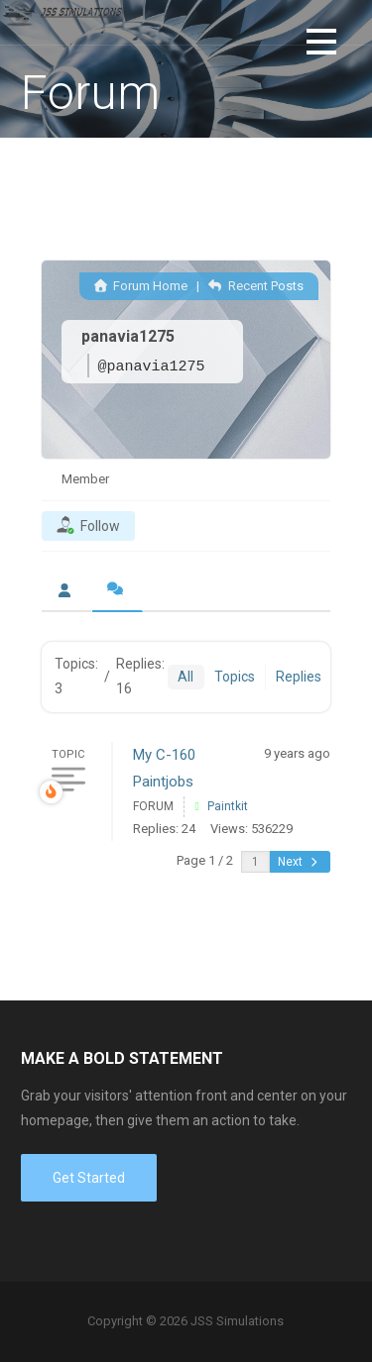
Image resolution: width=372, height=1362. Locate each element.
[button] (321, 45)
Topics (234, 676)
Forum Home (140, 285)
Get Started (89, 1178)
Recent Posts (255, 285)
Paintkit (227, 806)
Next (299, 862)
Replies (298, 676)
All (185, 676)
